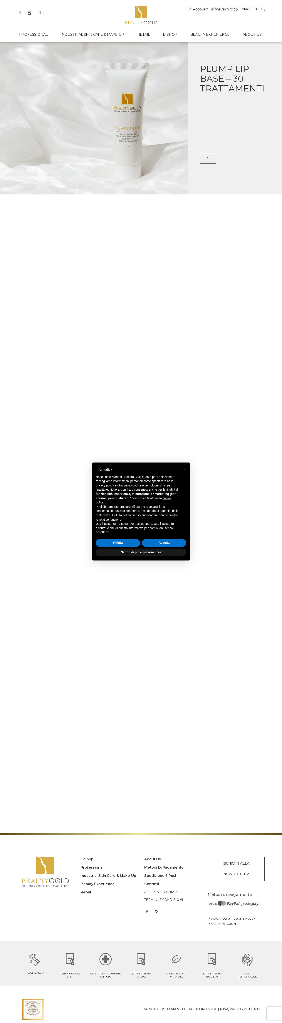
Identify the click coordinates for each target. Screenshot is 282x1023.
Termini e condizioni (163, 900)
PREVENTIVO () (227, 10)
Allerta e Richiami (161, 892)
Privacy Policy (219, 918)
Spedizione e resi (160, 876)
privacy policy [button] (105, 485)
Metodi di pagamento (164, 867)
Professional (33, 34)
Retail (143, 34)
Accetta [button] (164, 542)
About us (252, 34)
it (39, 13)
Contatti (151, 884)
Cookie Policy (244, 918)
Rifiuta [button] (118, 542)
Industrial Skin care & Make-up (92, 34)
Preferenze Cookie (223, 923)
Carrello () (253, 9)
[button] (184, 469)
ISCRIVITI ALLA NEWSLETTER (236, 868)
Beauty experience (210, 34)
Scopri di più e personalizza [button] (141, 552)
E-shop (170, 34)
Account (200, 9)
